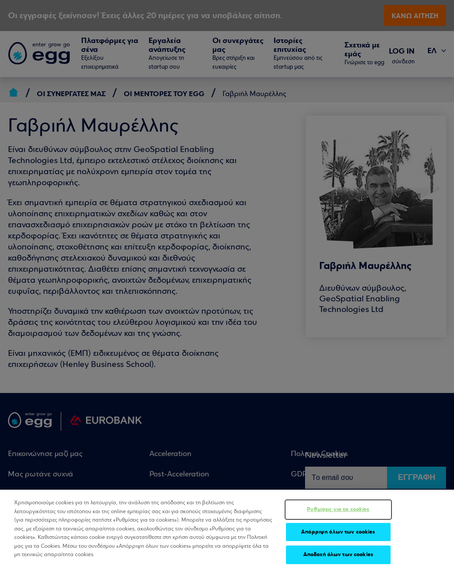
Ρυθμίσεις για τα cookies (338, 509)
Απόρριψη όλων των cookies (338, 532)
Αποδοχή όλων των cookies (338, 555)
